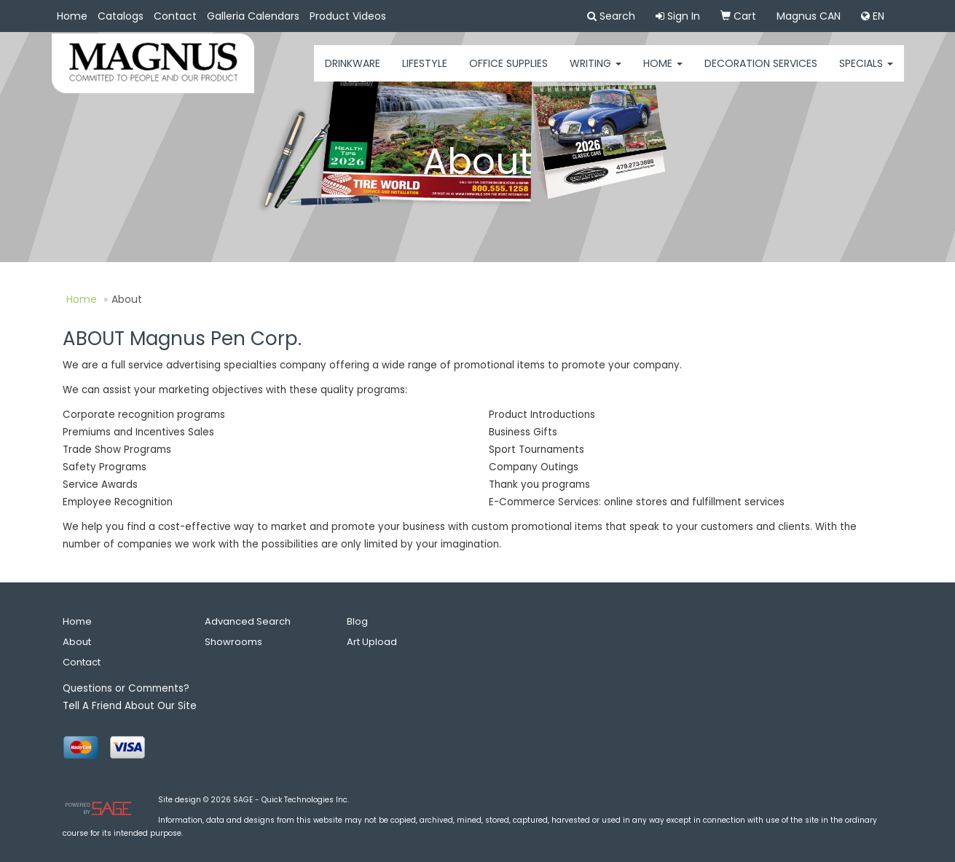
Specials (866, 73)
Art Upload (372, 642)
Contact (175, 16)
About (77, 642)
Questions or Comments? (126, 688)
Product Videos (348, 16)
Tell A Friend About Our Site (130, 706)
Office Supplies (508, 73)
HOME (663, 73)
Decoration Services (760, 73)
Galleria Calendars (253, 16)
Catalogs (121, 16)
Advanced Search (248, 621)
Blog (357, 621)
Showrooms (233, 642)
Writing (595, 73)
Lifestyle (424, 73)
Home (72, 16)
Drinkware (352, 73)
